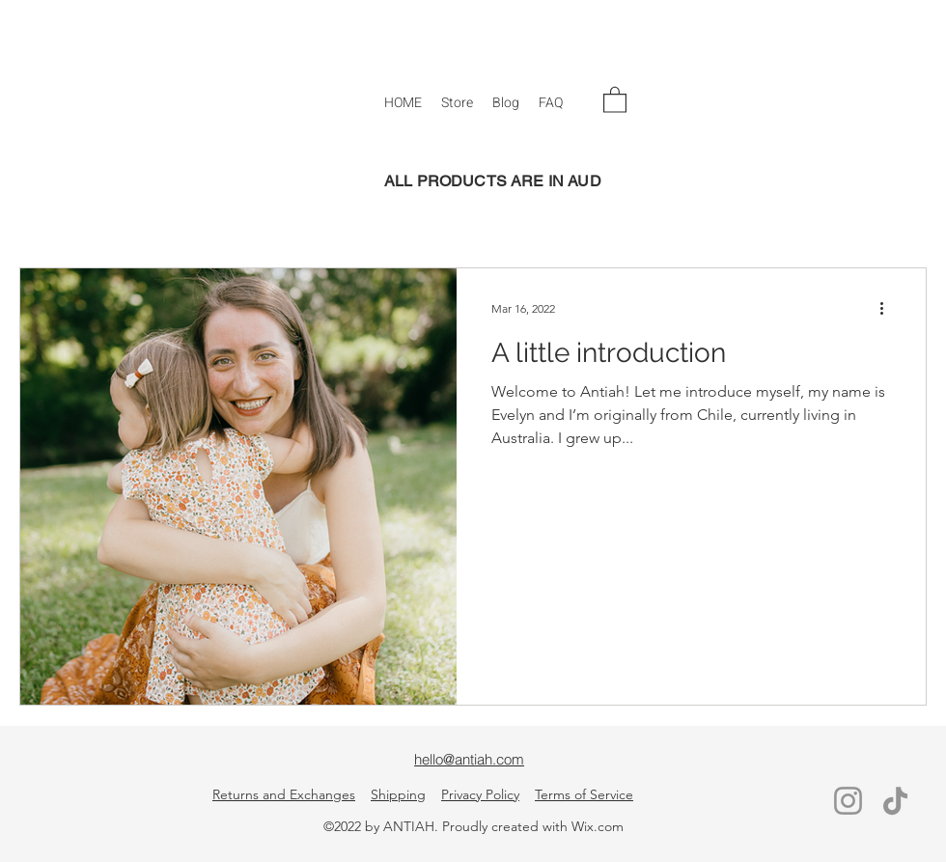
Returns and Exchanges (283, 794)
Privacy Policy (480, 794)
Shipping (398, 794)
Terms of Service (584, 794)
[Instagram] (848, 801)
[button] (457, 103)
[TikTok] (895, 801)
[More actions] (888, 308)
